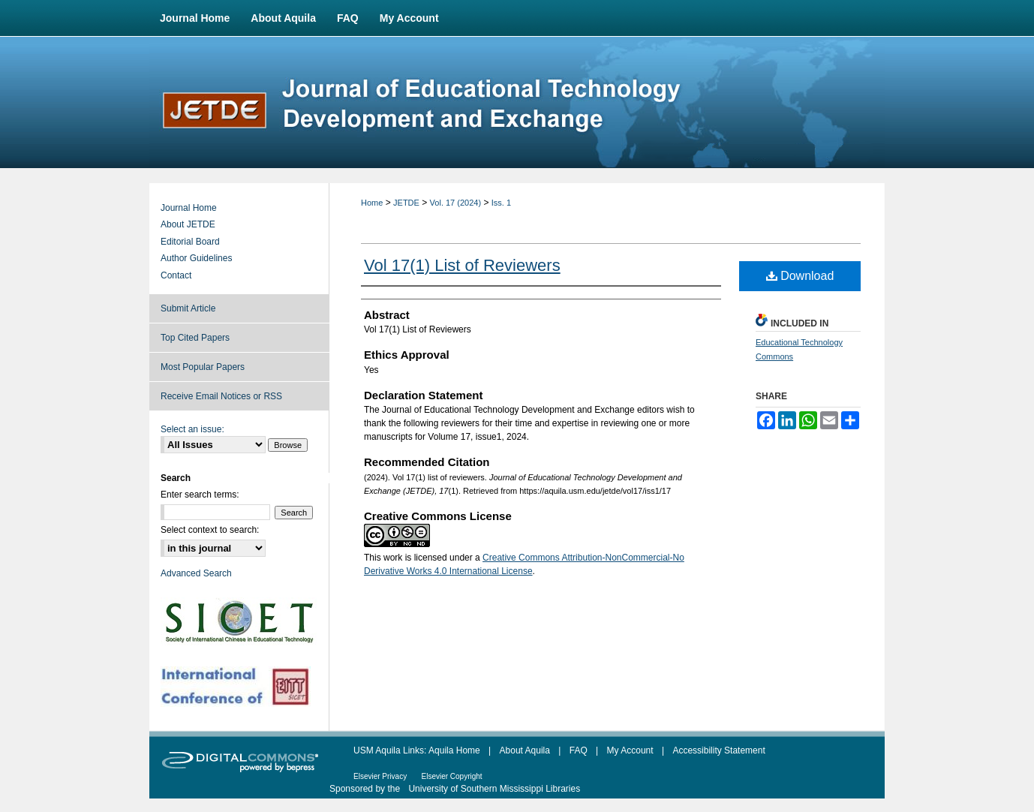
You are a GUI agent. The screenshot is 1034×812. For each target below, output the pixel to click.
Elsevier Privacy (380, 776)
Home (372, 202)
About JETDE (188, 224)
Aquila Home (454, 750)
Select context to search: (210, 530)
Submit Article (188, 308)
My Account (630, 750)
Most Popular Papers (203, 367)
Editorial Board (190, 241)
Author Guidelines (196, 258)
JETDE (406, 202)
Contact (176, 275)
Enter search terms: (200, 494)
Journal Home (189, 208)
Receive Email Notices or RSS (221, 396)
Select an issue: (192, 429)
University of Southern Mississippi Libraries (494, 788)
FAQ (579, 750)
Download (800, 275)
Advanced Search (196, 573)
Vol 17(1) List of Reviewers (462, 265)
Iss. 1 (501, 202)
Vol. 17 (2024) (456, 202)
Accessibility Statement (718, 750)
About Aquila (525, 750)
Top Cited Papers (195, 337)
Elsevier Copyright (451, 776)
